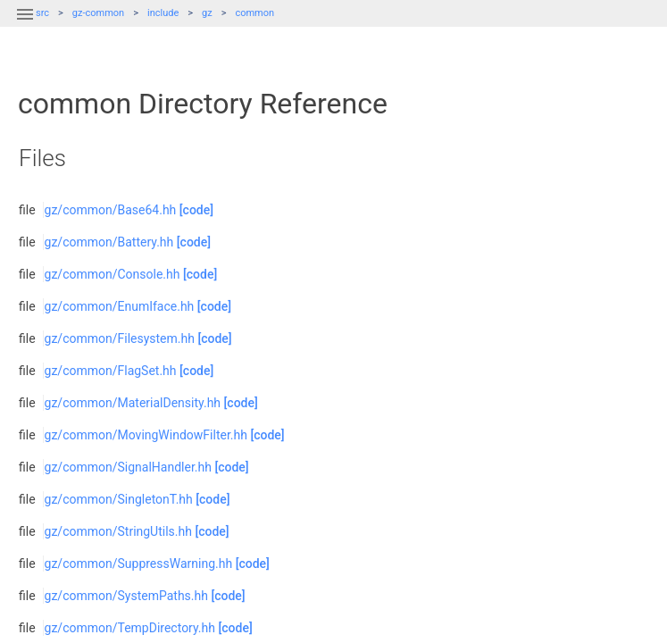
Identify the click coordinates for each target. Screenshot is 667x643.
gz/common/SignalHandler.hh (128, 467)
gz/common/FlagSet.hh (111, 370)
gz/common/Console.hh (112, 274)
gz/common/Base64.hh (111, 210)
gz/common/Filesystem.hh (120, 338)
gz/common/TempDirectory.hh (130, 628)
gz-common (98, 13)
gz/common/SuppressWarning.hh (139, 563)
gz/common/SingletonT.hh (119, 499)
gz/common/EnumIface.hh (120, 306)
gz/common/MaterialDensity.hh (133, 403)
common (254, 13)
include (163, 13)
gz (207, 13)
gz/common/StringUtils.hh (118, 531)
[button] (25, 25)
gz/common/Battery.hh (109, 242)
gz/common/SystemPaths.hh (126, 596)
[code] (196, 210)
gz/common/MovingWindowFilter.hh (146, 435)
